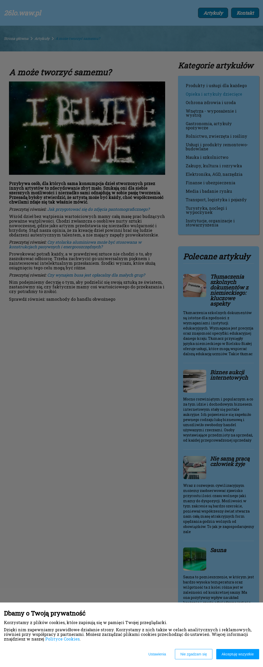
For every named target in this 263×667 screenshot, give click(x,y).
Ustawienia (157, 654)
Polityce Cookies (62, 639)
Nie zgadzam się (193, 654)
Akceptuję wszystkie (238, 654)
